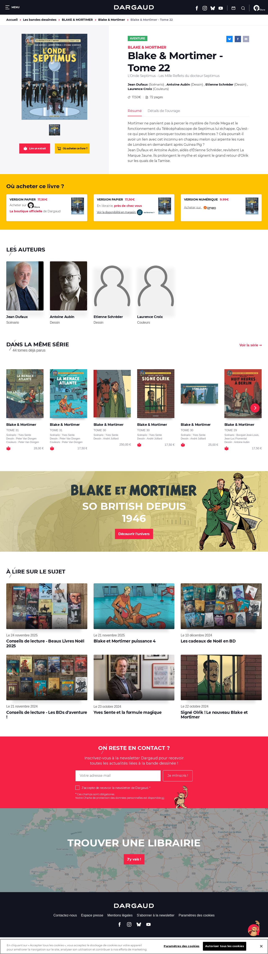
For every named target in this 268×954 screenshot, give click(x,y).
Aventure (137, 38)
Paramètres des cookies (197, 915)
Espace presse (92, 915)
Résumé (135, 111)
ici (162, 797)
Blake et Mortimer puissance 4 (125, 641)
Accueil (12, 20)
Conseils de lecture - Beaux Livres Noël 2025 (45, 643)
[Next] (255, 408)
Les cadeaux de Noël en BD (208, 641)
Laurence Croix (140, 89)
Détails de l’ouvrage (164, 111)
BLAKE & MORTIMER (77, 20)
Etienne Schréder (219, 84)
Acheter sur (200, 207)
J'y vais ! (134, 859)
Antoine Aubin (178, 84)
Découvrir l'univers (134, 534)
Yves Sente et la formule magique (128, 712)
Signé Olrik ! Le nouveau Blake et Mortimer (214, 714)
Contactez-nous (65, 915)
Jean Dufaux (138, 84)
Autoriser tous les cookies (224, 947)
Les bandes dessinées (39, 20)
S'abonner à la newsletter (155, 915)
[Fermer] (261, 947)
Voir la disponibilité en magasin (126, 212)
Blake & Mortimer (111, 20)
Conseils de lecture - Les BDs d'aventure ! (46, 714)
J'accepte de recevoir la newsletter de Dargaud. (115, 788)
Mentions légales (120, 915)
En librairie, (119, 206)
